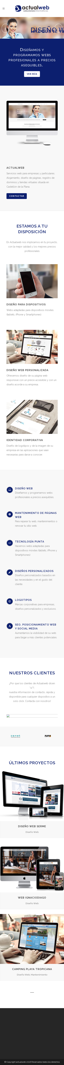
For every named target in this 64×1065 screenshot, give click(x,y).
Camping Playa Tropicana (32, 969)
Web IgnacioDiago (32, 897)
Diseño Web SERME (32, 826)
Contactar (16, 196)
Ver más (32, 74)
